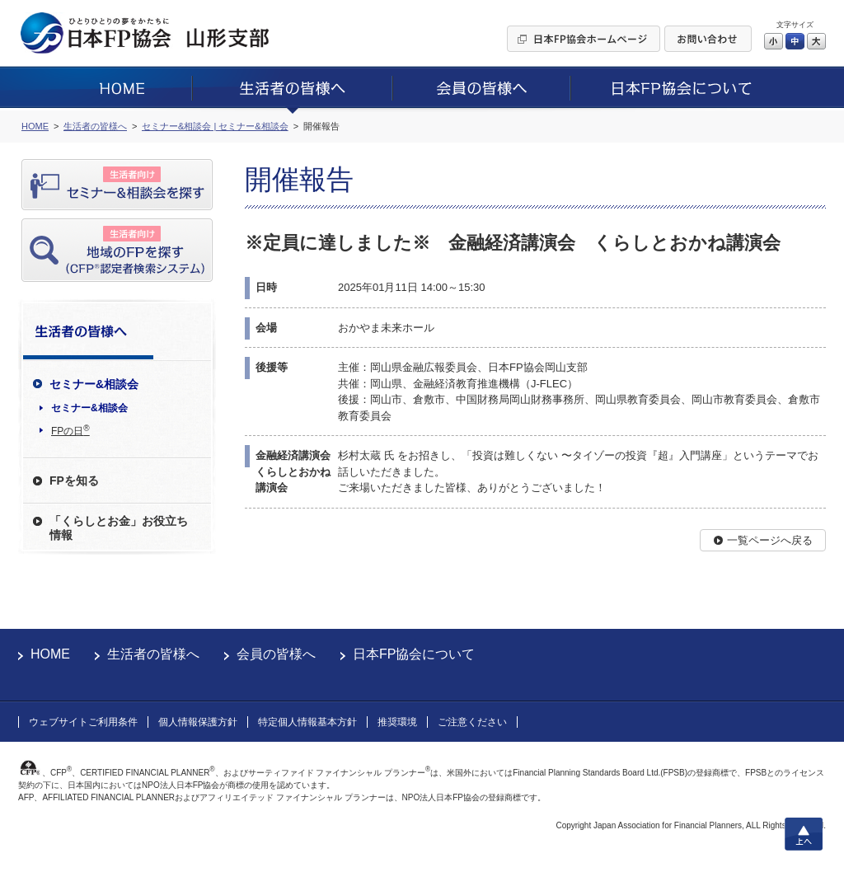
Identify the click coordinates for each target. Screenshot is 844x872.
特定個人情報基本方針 (307, 722)
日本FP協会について (414, 654)
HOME (50, 654)
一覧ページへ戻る (770, 540)
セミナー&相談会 (89, 408)
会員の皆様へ (276, 654)
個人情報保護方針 (197, 722)
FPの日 (70, 430)
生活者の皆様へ (153, 654)
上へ (803, 834)
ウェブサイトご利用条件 (83, 722)
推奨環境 (397, 722)
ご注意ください (472, 722)
